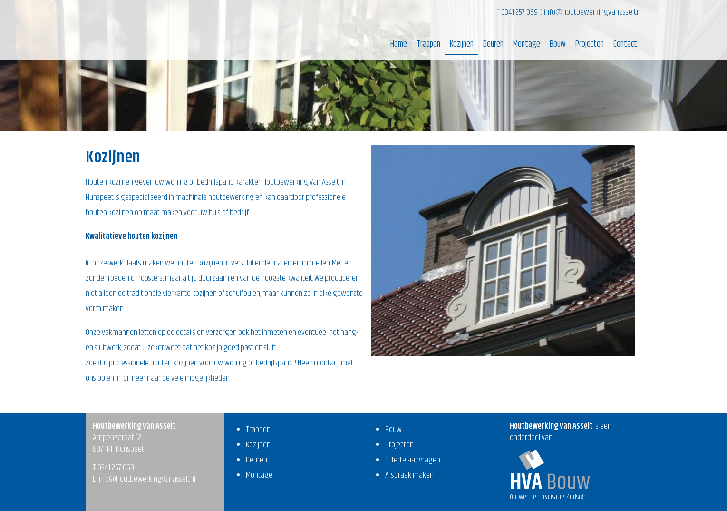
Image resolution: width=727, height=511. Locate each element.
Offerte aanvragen (412, 460)
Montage (526, 44)
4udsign (577, 497)
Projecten (589, 44)
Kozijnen (462, 44)
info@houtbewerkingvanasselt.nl (593, 12)
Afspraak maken (409, 475)
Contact (625, 44)
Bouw (558, 44)
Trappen (428, 44)
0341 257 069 (520, 12)
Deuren (493, 44)
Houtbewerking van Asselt (131, 29)
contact (328, 363)
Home (398, 44)
